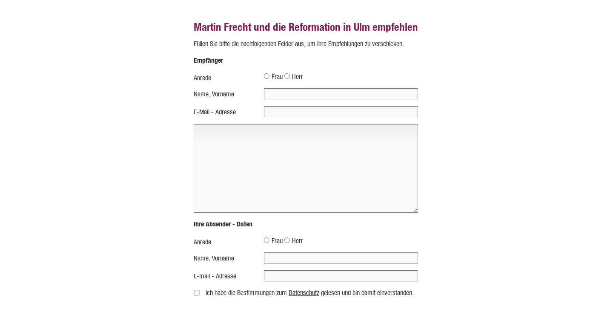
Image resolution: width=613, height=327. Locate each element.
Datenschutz (304, 293)
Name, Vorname (214, 94)
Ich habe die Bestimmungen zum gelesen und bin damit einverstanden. (310, 293)
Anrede (202, 78)
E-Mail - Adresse (215, 112)
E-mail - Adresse (215, 276)
